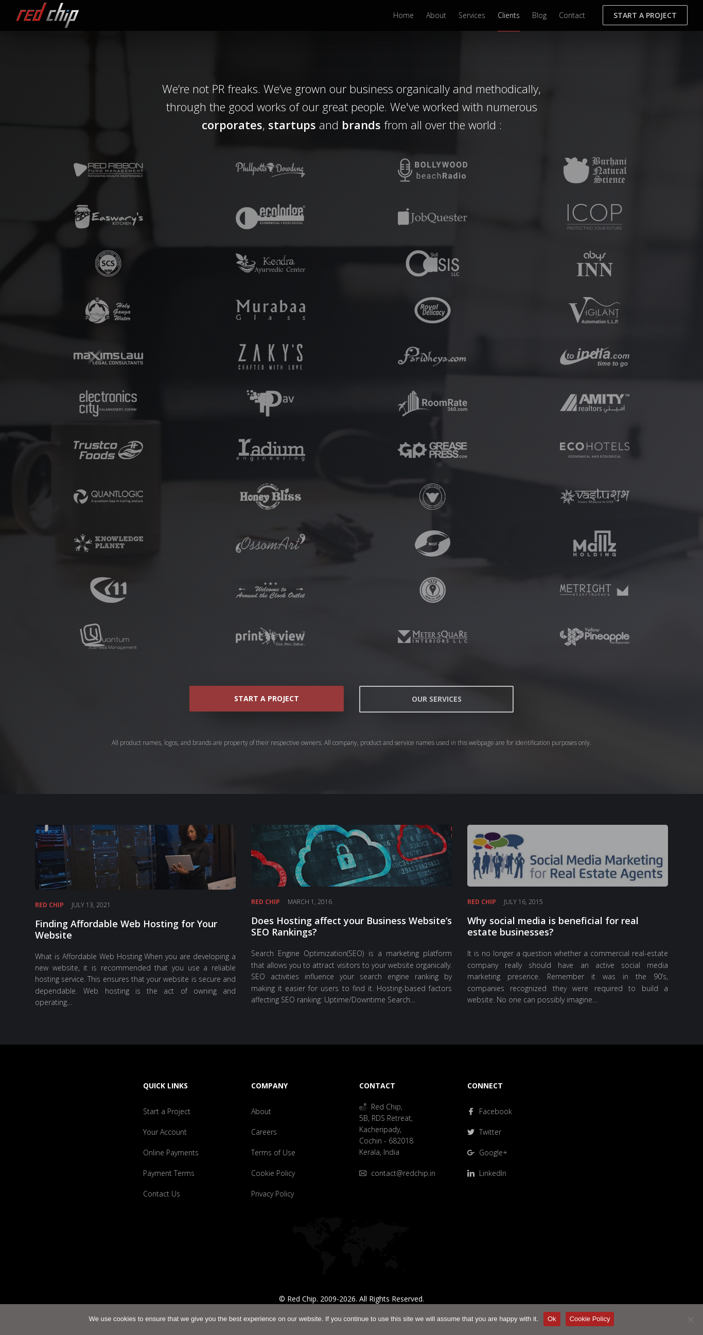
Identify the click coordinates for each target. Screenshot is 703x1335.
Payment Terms (169, 1173)
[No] (690, 1319)
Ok (552, 1319)
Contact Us (161, 1194)
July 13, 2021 (91, 904)
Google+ (487, 1152)
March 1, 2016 (310, 901)
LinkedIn (486, 1173)
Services (472, 15)
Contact (572, 15)
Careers (264, 1132)
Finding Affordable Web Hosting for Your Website (126, 929)
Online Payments (171, 1152)
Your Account (165, 1132)
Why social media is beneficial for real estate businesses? (553, 926)
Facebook (489, 1111)
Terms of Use (273, 1152)
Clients (509, 15)
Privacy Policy (272, 1194)
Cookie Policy (273, 1173)
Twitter (484, 1132)
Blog (539, 15)
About (436, 15)
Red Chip (49, 904)
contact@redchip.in (397, 1173)
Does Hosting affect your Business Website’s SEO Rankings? (351, 926)
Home (403, 15)
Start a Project (645, 15)
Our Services (437, 699)
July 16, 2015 (523, 901)
